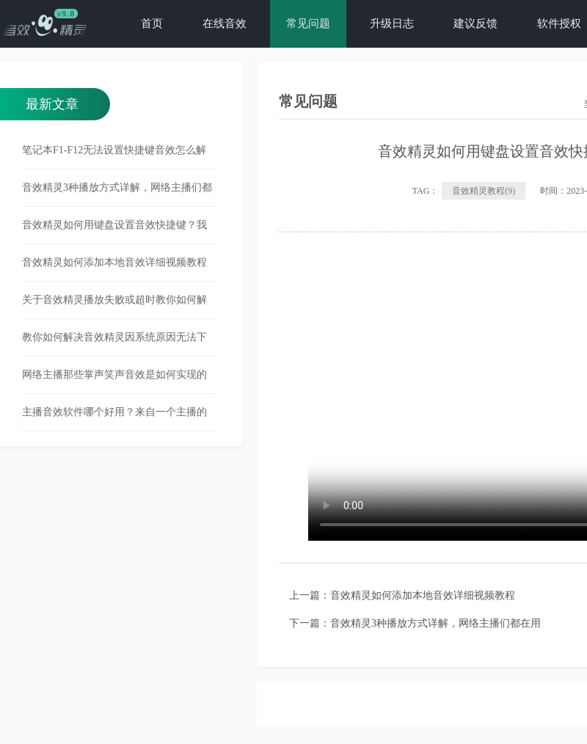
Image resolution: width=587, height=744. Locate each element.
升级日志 (392, 23)
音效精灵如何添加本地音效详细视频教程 (422, 595)
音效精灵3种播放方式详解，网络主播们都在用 (435, 623)
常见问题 (308, 23)
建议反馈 (475, 23)
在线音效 (225, 23)
